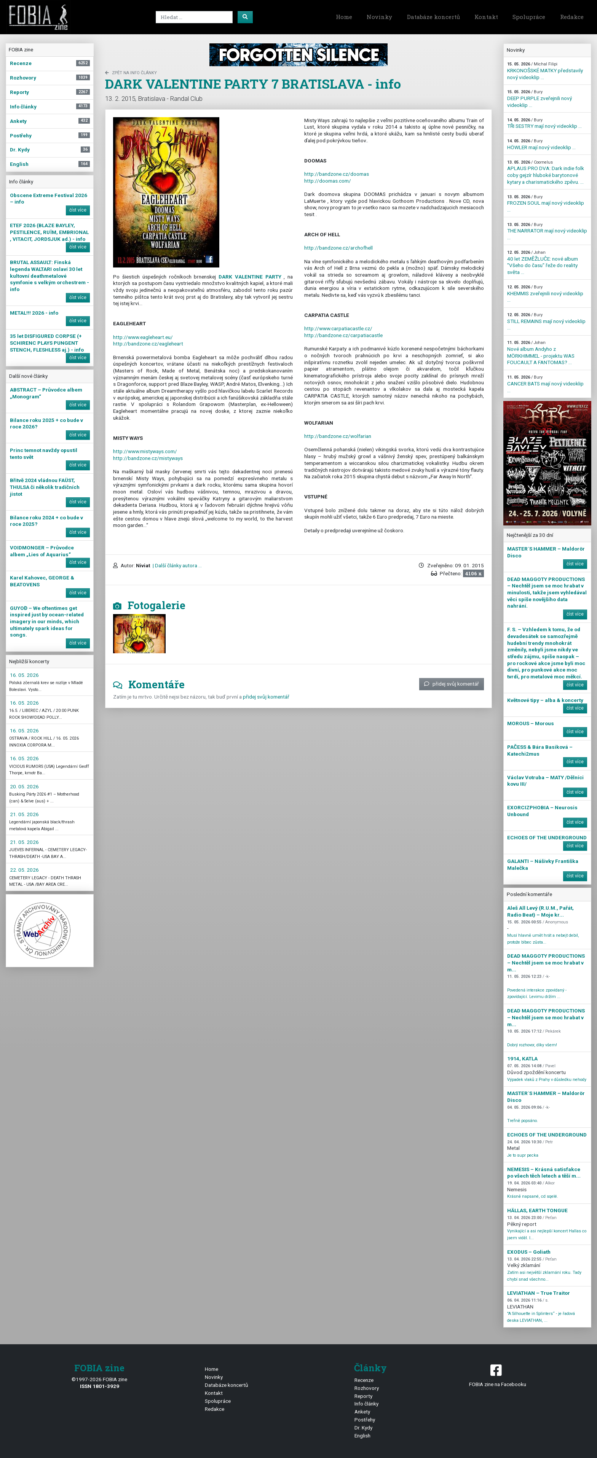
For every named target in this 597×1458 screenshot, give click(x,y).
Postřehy (364, 1420)
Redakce (572, 17)
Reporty (363, 1396)
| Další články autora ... (177, 565)
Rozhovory (366, 1388)
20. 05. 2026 (24, 786)
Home (344, 17)
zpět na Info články (131, 72)
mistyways (148, 458)
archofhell (338, 248)
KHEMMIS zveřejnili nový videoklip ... (545, 294)
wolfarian (337, 436)
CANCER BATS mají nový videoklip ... (545, 384)
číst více (77, 210)
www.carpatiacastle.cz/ (338, 328)
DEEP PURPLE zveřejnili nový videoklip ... (539, 98)
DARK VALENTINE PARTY (250, 277)
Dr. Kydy (363, 1428)
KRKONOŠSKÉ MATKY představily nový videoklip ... (545, 71)
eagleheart (148, 344)
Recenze (364, 1380)
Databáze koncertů (433, 17)
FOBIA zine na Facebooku (497, 1374)
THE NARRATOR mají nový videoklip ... (547, 231)
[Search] (194, 17)
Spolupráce (528, 17)
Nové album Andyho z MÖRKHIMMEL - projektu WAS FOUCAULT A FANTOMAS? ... (541, 352)
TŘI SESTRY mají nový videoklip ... (544, 123)
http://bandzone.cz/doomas (336, 174)
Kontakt (486, 17)
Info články (366, 1404)
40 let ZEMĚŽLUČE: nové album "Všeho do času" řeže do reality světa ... (542, 262)
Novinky (379, 17)
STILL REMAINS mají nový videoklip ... (546, 321)
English (362, 1436)
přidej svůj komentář (451, 684)
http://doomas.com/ (327, 181)
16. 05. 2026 (24, 675)
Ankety (362, 1412)
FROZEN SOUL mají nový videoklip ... (545, 203)
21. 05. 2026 (24, 814)
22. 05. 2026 (24, 870)
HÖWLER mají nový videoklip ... (541, 144)
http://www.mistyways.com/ (145, 451)
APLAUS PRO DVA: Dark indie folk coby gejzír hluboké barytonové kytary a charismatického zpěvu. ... (545, 172)
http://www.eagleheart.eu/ (143, 337)
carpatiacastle (343, 335)
